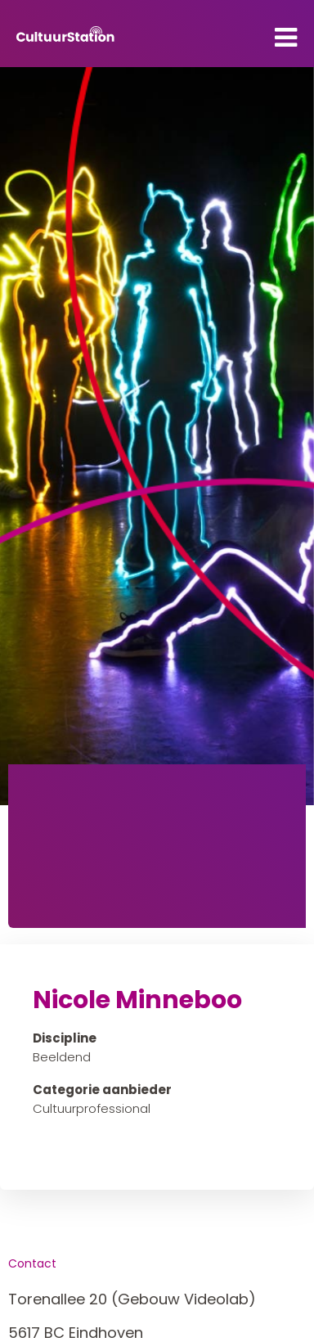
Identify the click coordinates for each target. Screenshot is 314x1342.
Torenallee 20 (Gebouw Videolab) (132, 1299)
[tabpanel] (157, 436)
